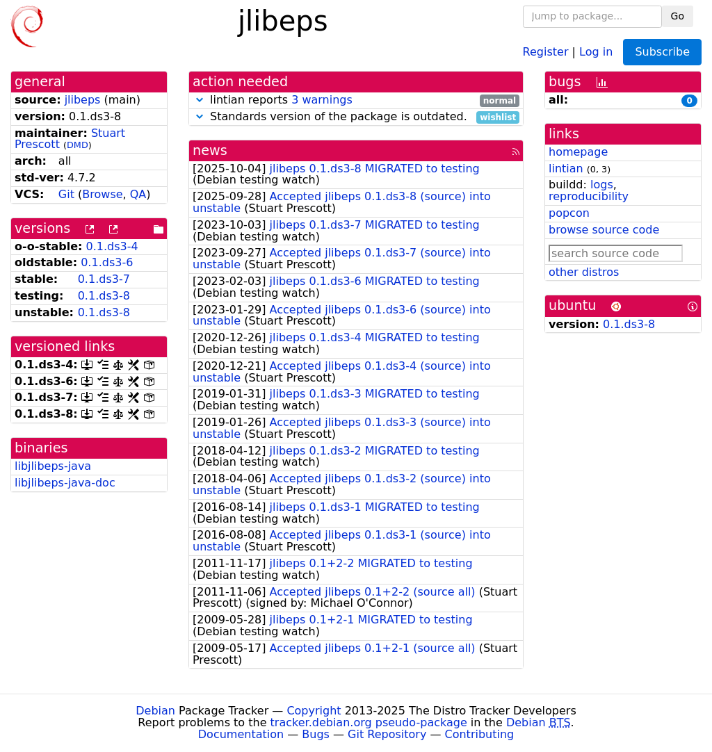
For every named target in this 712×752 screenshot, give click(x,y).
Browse (102, 194)
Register (546, 51)
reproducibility (589, 196)
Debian (155, 710)
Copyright (313, 710)
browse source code (604, 229)
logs (601, 184)
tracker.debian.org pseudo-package (368, 722)
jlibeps (83, 99)
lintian (566, 168)
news (210, 150)
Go (677, 16)
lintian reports (356, 100)
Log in (596, 51)
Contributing (480, 734)
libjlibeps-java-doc (65, 482)
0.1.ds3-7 (104, 279)
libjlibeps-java (53, 466)
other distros (584, 272)
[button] (199, 99)
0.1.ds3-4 (112, 246)
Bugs (316, 734)
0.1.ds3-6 (107, 262)
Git (66, 194)
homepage (578, 151)
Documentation (241, 734)
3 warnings (322, 99)
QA (138, 194)
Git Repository (387, 734)
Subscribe (662, 51)
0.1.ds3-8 (104, 295)
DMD (77, 145)
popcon (569, 213)
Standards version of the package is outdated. (356, 117)
